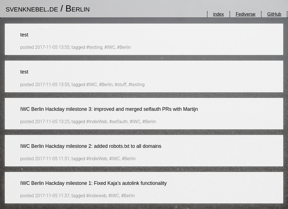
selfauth (120, 121)
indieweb (97, 195)
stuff (122, 84)
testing (95, 47)
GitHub (274, 14)
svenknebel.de (32, 8)
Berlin (78, 8)
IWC (111, 47)
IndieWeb (98, 121)
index (218, 14)
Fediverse (245, 14)
